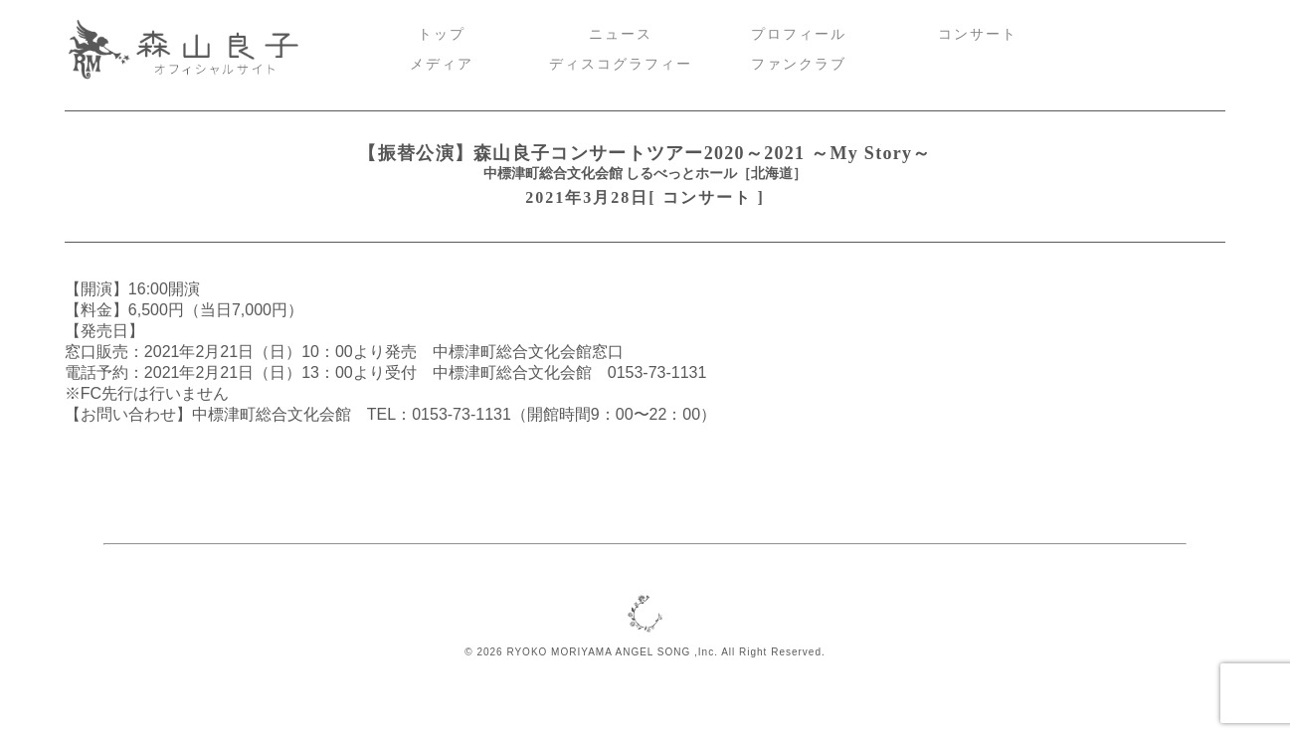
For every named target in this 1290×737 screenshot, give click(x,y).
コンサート (977, 34)
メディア (441, 64)
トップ (441, 34)
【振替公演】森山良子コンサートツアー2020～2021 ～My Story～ (644, 153)
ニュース (620, 34)
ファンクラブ (798, 64)
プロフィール (798, 34)
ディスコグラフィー (620, 64)
